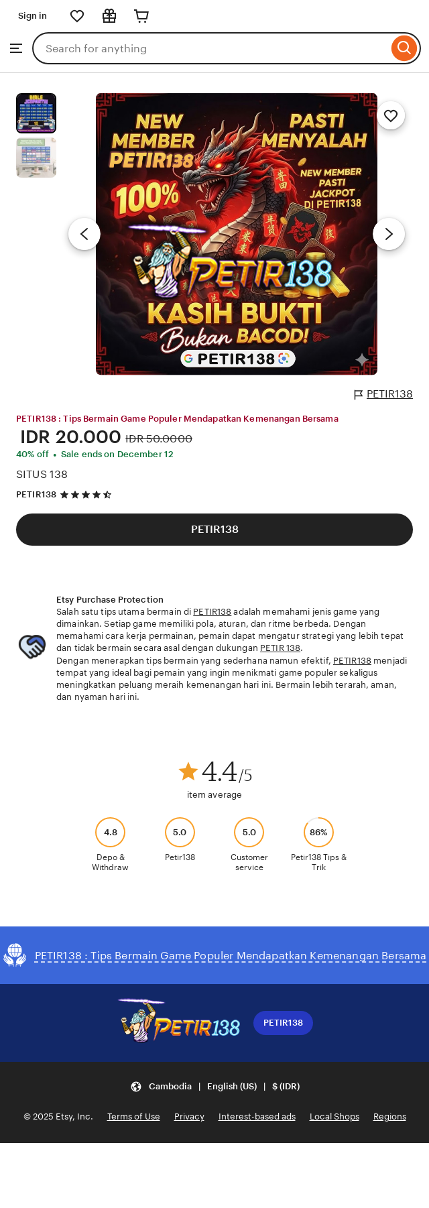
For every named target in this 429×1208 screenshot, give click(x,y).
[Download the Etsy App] (178, 1023)
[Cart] (141, 16)
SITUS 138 (42, 474)
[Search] (404, 48)
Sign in (32, 16)
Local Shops (334, 1116)
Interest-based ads (257, 1116)
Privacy (189, 1116)
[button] (215, 1086)
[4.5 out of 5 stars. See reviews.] (87, 495)
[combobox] (210, 48)
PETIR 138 (280, 648)
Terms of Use (133, 1116)
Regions (389, 1116)
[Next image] (389, 234)
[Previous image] (84, 234)
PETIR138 (384, 394)
